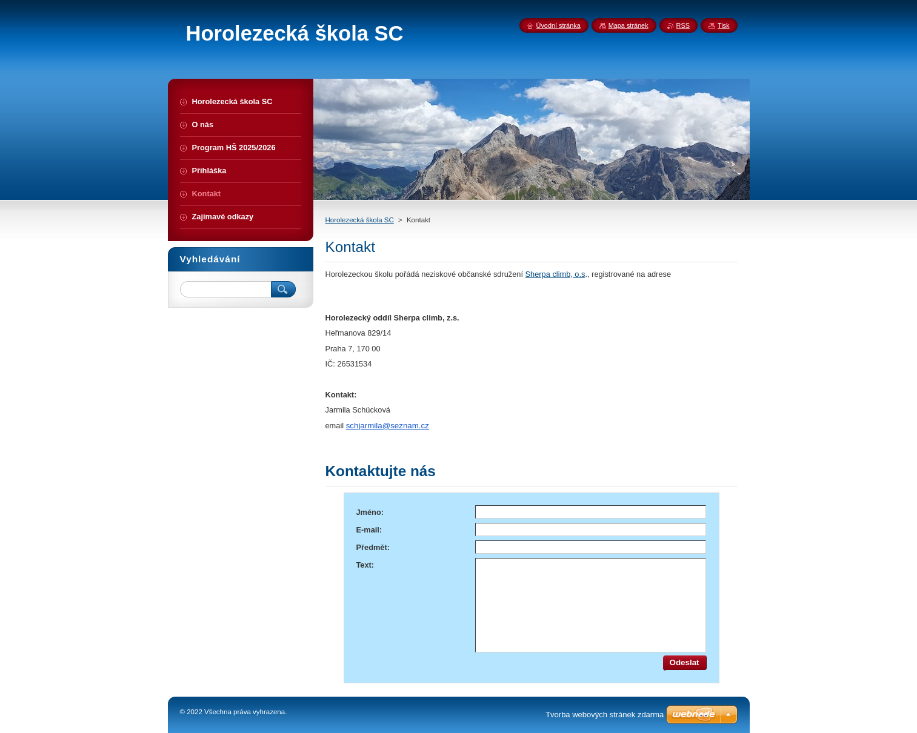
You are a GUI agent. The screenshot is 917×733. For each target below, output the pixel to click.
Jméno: (370, 512)
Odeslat (684, 662)
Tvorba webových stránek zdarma (604, 714)
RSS (683, 25)
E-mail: (369, 529)
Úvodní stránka (558, 25)
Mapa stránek (629, 25)
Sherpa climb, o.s (555, 274)
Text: (365, 564)
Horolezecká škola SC (359, 220)
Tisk (724, 25)
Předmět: (373, 547)
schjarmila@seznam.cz (387, 425)
